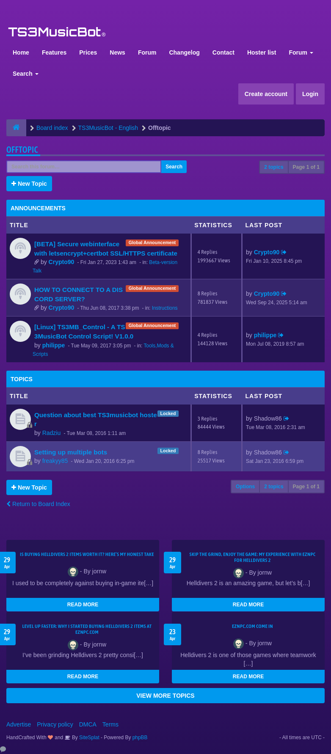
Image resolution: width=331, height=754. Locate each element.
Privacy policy (55, 724)
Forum (147, 52)
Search (26, 73)
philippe (53, 345)
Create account (266, 94)
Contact (223, 52)
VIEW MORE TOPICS (165, 695)
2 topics (273, 167)
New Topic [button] (29, 183)
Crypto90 (61, 262)
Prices (88, 52)
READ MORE (82, 605)
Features (54, 52)
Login (310, 94)
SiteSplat (88, 737)
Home (21, 52)
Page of (306, 167)
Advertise (18, 724)
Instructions (165, 308)
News (117, 52)
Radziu (51, 432)
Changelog (184, 52)
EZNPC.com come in (252, 626)
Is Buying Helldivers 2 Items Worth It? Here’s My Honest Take (87, 554)
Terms (110, 724)
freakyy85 (55, 460)
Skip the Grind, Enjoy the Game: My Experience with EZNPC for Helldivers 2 (253, 557)
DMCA (88, 724)
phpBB (140, 737)
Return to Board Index (38, 504)
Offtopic (22, 149)
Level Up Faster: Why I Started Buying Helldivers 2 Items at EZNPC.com (87, 629)
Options (245, 487)
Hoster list (261, 52)
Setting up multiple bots (70, 452)
